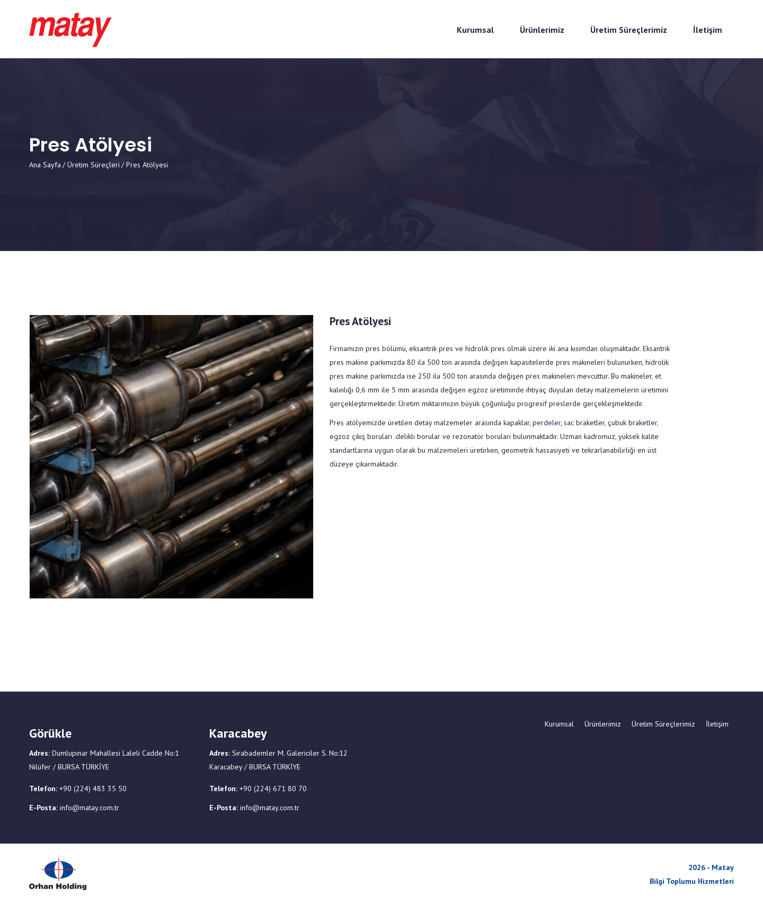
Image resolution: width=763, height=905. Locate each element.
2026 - (700, 867)
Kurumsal (559, 724)
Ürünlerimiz (602, 724)
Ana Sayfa (45, 164)
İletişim (717, 724)
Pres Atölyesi (360, 321)
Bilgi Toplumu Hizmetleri (692, 881)
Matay (723, 867)
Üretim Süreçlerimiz (663, 724)
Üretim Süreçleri (93, 164)
